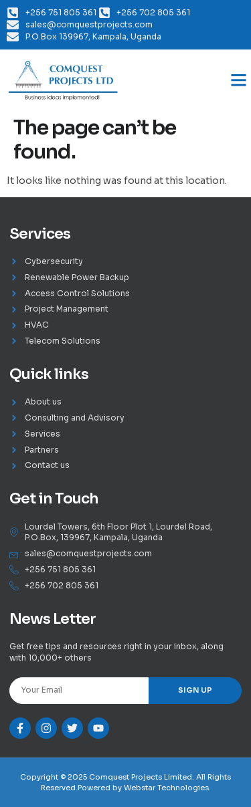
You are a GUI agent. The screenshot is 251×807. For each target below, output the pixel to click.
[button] (239, 80)
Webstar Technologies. (167, 787)
